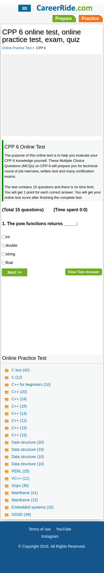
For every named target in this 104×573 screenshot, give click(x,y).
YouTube (63, 529)
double (11, 245)
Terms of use (40, 529)
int (8, 237)
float (9, 262)
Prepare (63, 18)
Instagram (50, 536)
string (10, 254)
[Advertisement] (51, 94)
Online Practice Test (17, 48)
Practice (90, 18)
